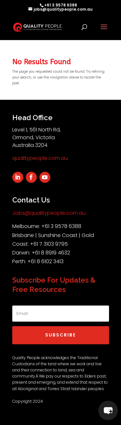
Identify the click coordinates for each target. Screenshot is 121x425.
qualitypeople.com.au (40, 158)
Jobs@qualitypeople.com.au (49, 213)
